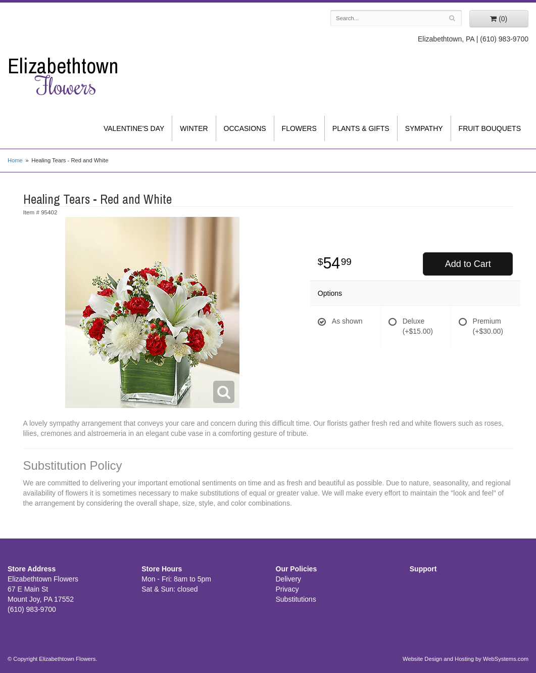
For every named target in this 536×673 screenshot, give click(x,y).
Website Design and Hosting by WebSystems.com (465, 659)
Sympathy (424, 128)
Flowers (299, 128)
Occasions (245, 128)
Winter (194, 128)
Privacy (287, 589)
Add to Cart (468, 264)
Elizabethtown (67, 76)
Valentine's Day (134, 128)
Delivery (289, 579)
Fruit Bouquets (490, 128)
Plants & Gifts (360, 128)
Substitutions (296, 599)
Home (15, 160)
